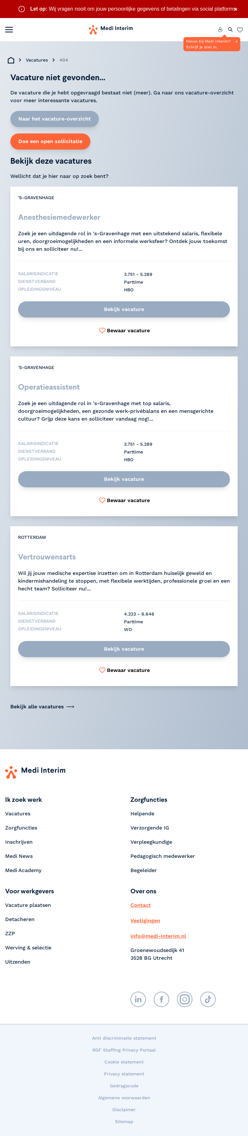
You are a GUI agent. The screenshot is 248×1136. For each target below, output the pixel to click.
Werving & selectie (28, 948)
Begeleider (143, 871)
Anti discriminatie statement (124, 1038)
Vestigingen (145, 921)
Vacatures (37, 60)
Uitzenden (17, 962)
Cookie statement (124, 1062)
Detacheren (20, 920)
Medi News (19, 857)
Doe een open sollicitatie (50, 141)
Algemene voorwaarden (124, 1098)
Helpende (142, 814)
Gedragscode (124, 1086)
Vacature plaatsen (28, 906)
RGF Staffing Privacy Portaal (124, 1050)
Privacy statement (124, 1074)
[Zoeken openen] (230, 29)
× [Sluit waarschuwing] (236, 9)
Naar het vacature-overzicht (54, 119)
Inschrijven (19, 843)
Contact (140, 906)
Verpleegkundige (151, 843)
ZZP (10, 934)
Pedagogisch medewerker (162, 857)
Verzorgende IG (149, 828)
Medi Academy (24, 871)
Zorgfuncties (21, 828)
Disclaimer (124, 1110)
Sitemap (124, 1122)
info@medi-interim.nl (158, 937)
